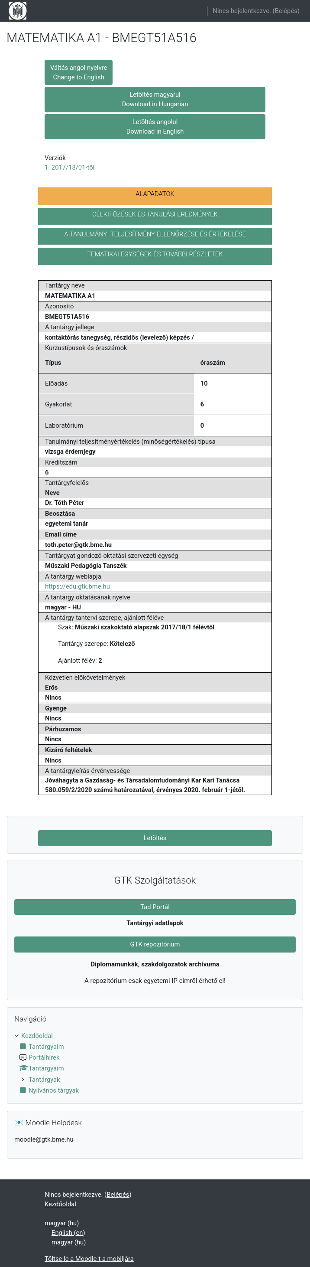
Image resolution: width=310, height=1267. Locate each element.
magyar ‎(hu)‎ (62, 1223)
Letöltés (155, 838)
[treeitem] (155, 1063)
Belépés (286, 11)
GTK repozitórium (155, 944)
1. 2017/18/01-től (69, 167)
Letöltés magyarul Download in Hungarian (155, 99)
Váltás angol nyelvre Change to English (78, 72)
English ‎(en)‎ (68, 1233)
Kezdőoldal (37, 1036)
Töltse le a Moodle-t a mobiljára (89, 1259)
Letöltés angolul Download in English (155, 126)
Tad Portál (154, 907)
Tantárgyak (44, 1080)
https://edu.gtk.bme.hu (77, 586)
